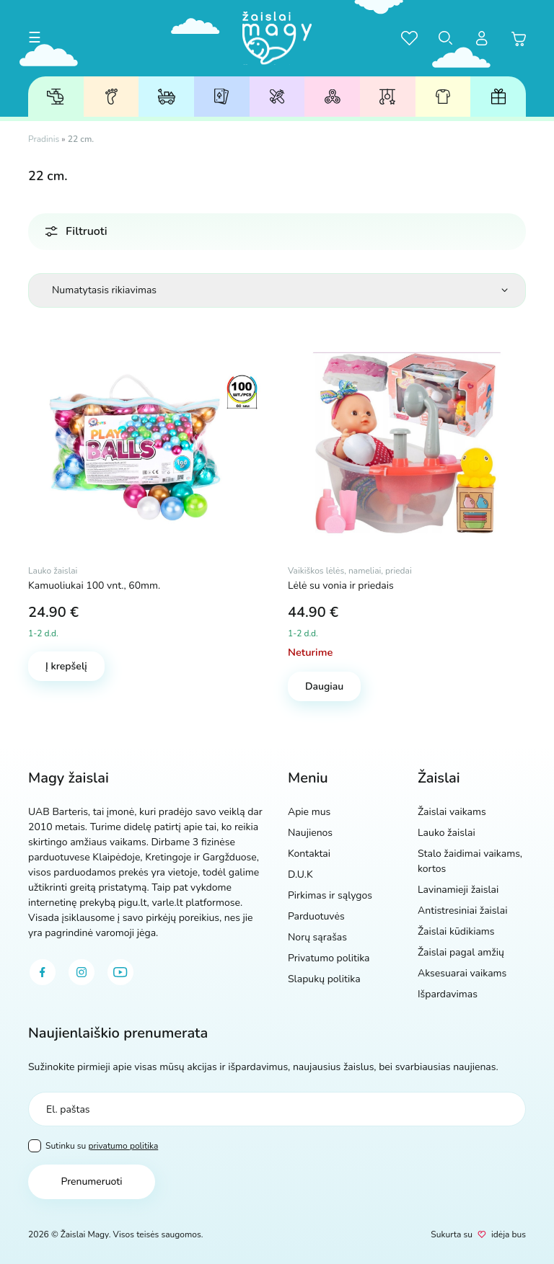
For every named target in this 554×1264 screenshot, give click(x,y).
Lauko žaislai (166, 96)
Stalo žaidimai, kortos (221, 97)
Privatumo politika (329, 958)
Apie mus (309, 812)
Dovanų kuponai (498, 96)
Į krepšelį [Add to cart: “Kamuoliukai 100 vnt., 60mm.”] (66, 666)
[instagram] (81, 972)
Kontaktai (309, 853)
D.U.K (300, 874)
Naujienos (310, 833)
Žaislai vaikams (55, 96)
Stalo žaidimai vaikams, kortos (470, 861)
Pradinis (43, 139)
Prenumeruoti (91, 1181)
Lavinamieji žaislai (277, 96)
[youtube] (120, 972)
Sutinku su (93, 1146)
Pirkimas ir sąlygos (330, 895)
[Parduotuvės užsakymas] (277, 290)
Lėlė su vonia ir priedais (341, 585)
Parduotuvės (316, 916)
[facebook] (42, 972)
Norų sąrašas (317, 937)
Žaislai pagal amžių (111, 96)
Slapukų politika (324, 979)
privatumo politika (123, 1146)
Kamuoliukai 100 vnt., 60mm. (94, 585)
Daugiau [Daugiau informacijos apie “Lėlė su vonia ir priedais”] (324, 686)
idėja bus (508, 1234)
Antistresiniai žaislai (332, 96)
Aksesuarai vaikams (443, 96)
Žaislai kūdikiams (387, 96)
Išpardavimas (448, 994)
